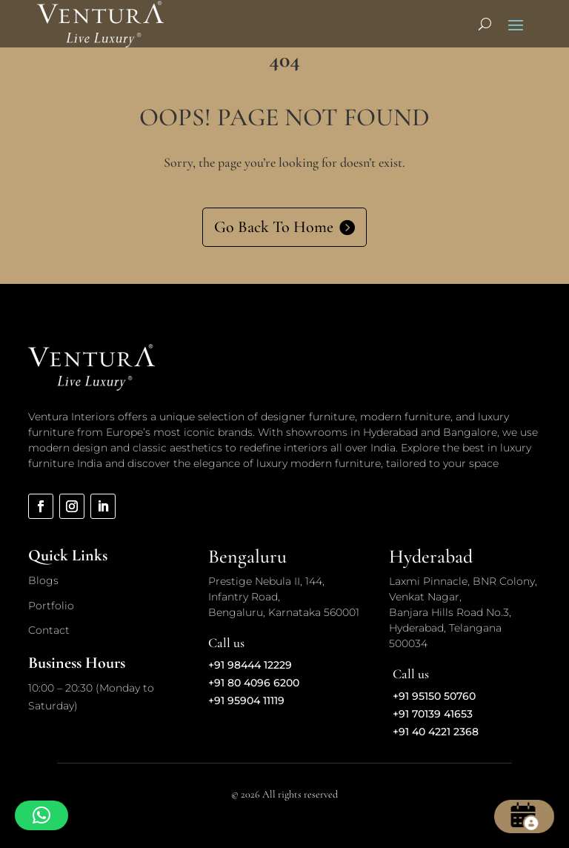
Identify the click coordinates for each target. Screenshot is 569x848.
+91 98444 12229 (250, 665)
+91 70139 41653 (433, 714)
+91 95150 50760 (434, 696)
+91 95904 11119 (246, 700)
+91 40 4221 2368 (436, 731)
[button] (41, 815)
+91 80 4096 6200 (253, 682)
